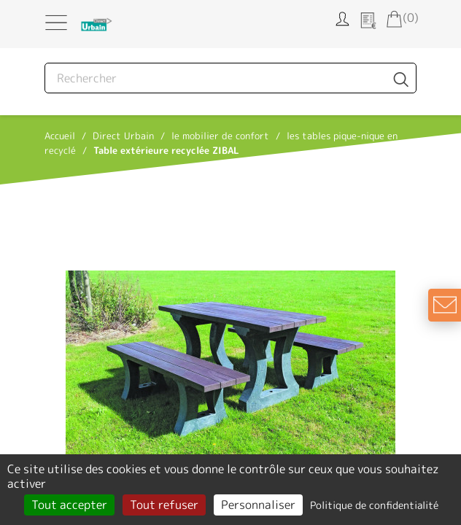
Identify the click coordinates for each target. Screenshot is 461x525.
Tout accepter (69, 505)
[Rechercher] (230, 78)
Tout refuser (164, 505)
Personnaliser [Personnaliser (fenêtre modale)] (258, 505)
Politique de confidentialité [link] (374, 505)
